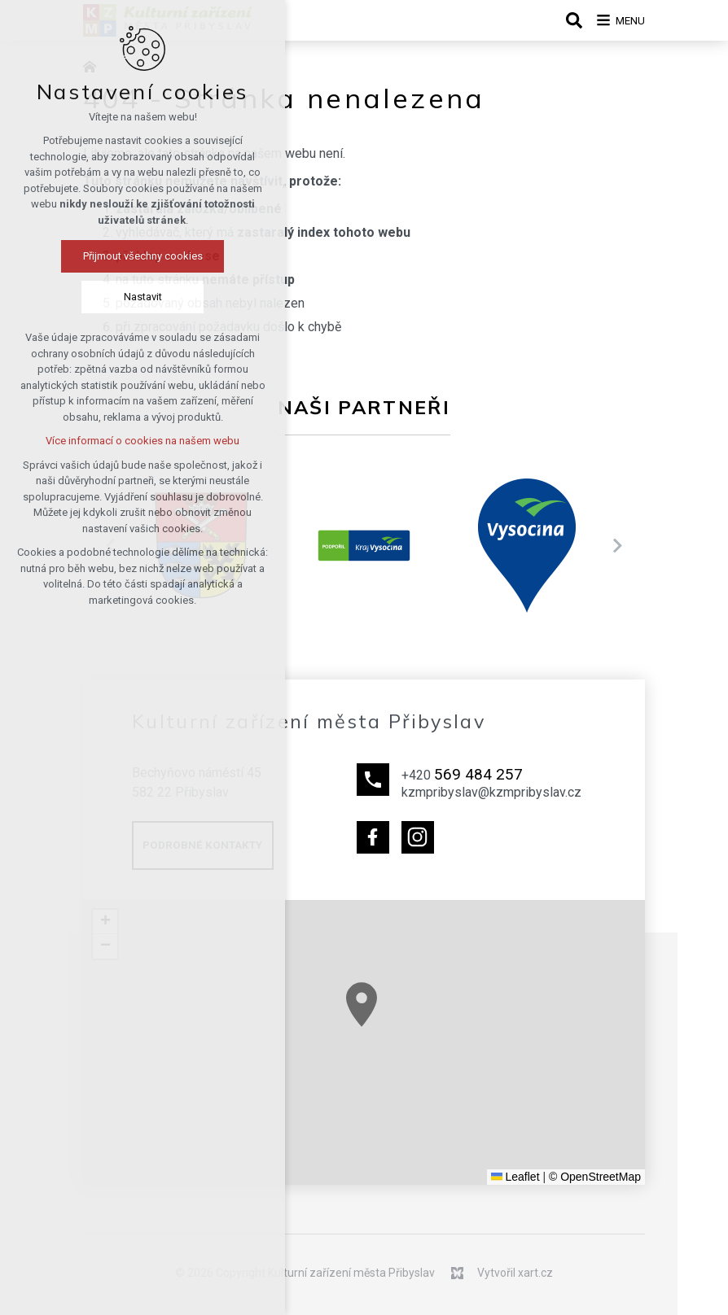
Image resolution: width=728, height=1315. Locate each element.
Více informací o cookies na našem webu (107, 443)
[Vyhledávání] (563, 20)
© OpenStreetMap (595, 1176)
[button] (531, 1097)
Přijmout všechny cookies (107, 258)
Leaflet (515, 1176)
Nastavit (107, 299)
